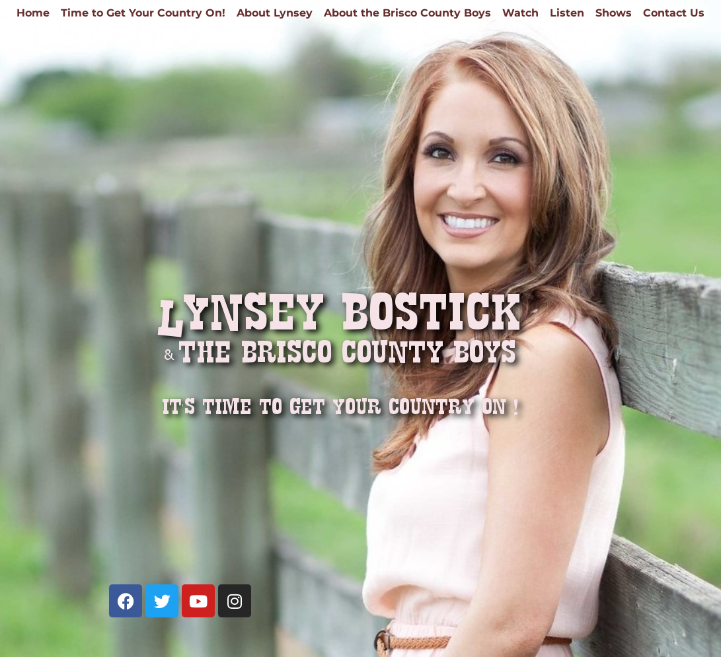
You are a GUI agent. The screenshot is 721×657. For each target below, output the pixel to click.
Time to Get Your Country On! (143, 13)
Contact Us (673, 13)
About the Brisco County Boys (407, 13)
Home (33, 13)
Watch (520, 13)
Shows (613, 13)
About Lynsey (275, 13)
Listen (567, 13)
